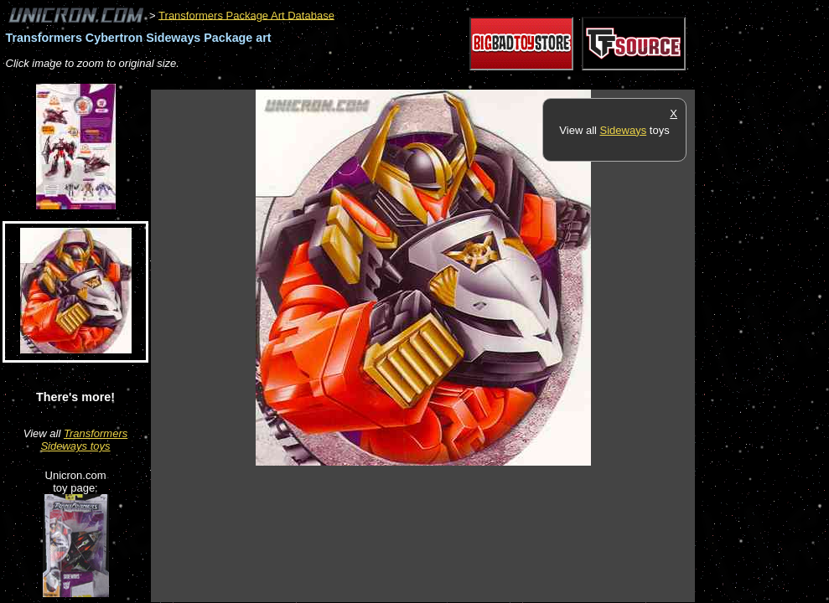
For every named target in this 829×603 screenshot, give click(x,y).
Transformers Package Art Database (246, 14)
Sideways (623, 130)
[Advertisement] (456, 81)
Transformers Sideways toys (83, 439)
